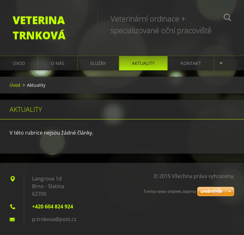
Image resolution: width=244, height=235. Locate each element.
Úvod (19, 63)
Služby (98, 63)
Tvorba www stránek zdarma (169, 191)
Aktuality (143, 63)
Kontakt (190, 63)
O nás (57, 63)
